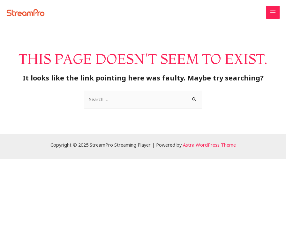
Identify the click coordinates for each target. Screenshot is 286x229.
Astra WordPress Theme (209, 145)
